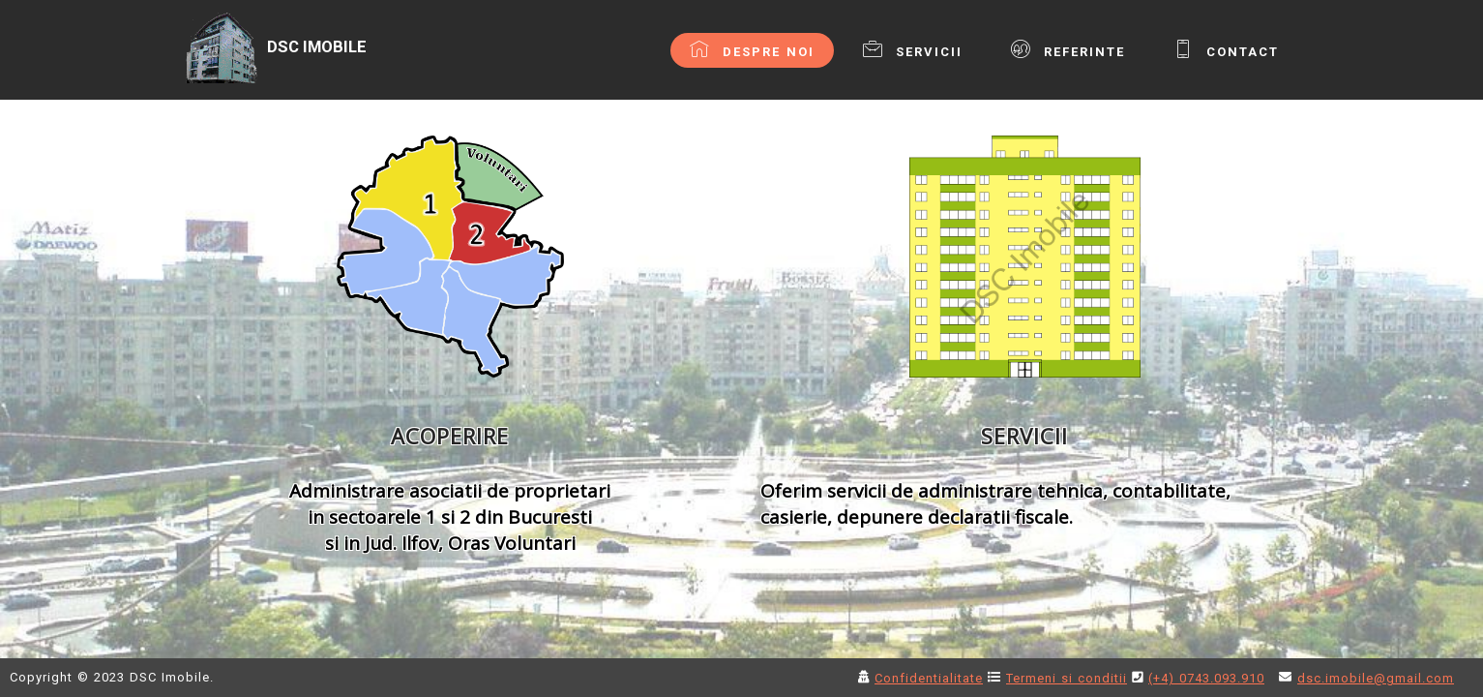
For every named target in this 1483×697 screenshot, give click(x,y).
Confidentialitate (929, 678)
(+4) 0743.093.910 (1206, 678)
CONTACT (1226, 49)
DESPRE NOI (752, 49)
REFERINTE (1068, 49)
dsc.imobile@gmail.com (1375, 678)
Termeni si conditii (1066, 678)
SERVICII (913, 49)
